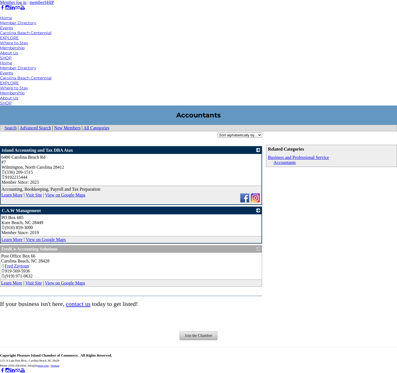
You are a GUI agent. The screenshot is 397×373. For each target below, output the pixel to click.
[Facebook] (2, 7)
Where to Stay (14, 42)
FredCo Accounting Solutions (29, 249)
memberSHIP (42, 2)
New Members (67, 128)
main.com (43, 365)
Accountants (284, 162)
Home (6, 17)
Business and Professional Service (298, 157)
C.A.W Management (21, 210)
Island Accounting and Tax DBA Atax (37, 150)
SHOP (6, 57)
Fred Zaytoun (15, 266)
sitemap (55, 365)
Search (10, 128)
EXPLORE (9, 37)
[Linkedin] (12, 7)
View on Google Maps (65, 195)
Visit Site (34, 195)
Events (6, 27)
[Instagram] (7, 7)
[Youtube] (22, 7)
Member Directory (18, 22)
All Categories (96, 128)
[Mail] (17, 7)
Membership (12, 47)
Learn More (12, 195)
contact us (78, 303)
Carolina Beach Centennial (26, 32)
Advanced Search (35, 128)
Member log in (13, 2)
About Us (9, 52)
